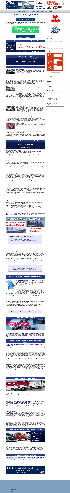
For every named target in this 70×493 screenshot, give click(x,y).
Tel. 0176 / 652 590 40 (25, 19)
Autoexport (27, 11)
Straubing (49, 88)
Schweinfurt (50, 84)
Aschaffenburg (50, 79)
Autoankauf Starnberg (21, 11)
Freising (49, 87)
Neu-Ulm (49, 83)
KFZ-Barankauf (33, 11)
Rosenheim (50, 82)
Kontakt (50, 11)
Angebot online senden (44, 11)
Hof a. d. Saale (50, 91)
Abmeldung (38, 11)
